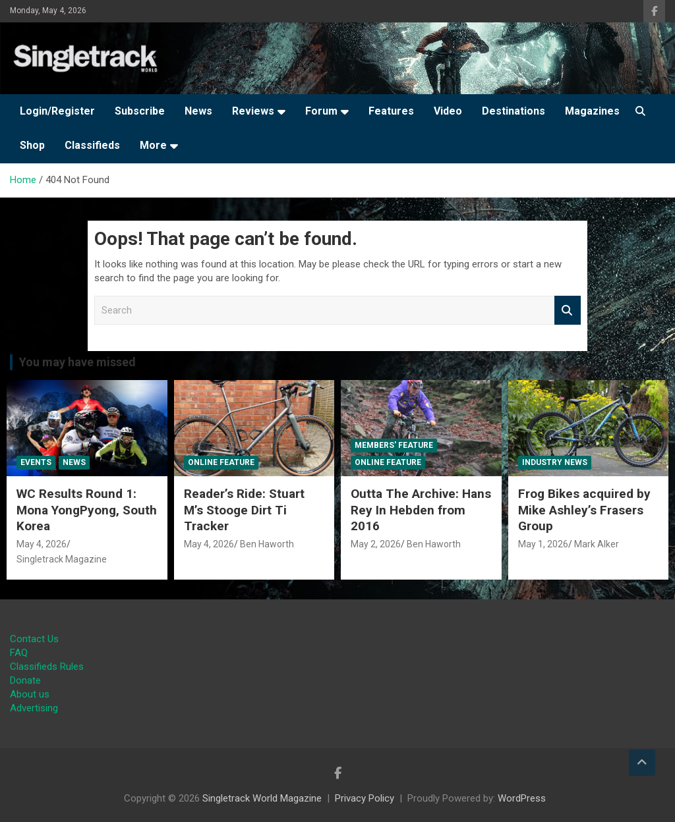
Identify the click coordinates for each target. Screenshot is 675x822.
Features (391, 111)
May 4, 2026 (41, 544)
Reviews (253, 111)
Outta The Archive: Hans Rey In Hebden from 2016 (421, 510)
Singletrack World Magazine (262, 798)
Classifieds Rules (47, 666)
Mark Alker (596, 544)
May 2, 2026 (376, 544)
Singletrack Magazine (61, 559)
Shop (32, 145)
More (153, 145)
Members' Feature (394, 445)
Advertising (34, 708)
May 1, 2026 (543, 544)
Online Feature (221, 462)
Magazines (592, 111)
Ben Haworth (267, 544)
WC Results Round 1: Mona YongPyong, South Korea (86, 510)
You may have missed (77, 362)
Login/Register (57, 111)
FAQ (19, 653)
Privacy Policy (364, 798)
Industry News (554, 462)
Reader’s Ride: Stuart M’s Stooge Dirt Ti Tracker (244, 510)
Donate (25, 680)
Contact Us (34, 639)
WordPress (522, 798)
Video (448, 111)
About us (29, 694)
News (198, 111)
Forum (321, 111)
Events (35, 462)
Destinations (513, 111)
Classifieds (92, 145)
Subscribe (140, 111)
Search (567, 310)
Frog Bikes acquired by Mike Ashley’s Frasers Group (584, 510)
